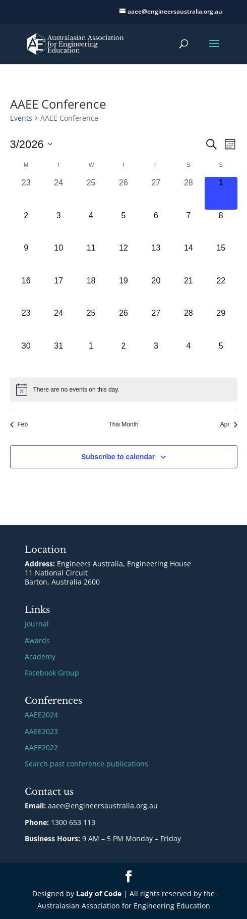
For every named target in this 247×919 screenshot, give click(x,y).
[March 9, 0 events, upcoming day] (26, 258)
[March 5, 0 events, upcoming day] (123, 226)
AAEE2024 (41, 714)
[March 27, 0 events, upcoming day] (156, 323)
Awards (37, 640)
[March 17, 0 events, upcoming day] (58, 291)
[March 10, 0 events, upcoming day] (58, 258)
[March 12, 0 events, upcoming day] (123, 258)
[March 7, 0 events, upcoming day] (188, 226)
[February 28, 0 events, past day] (188, 193)
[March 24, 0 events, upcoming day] (58, 323)
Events (21, 118)
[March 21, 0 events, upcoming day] (188, 291)
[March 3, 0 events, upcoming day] (58, 226)
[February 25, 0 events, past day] (91, 193)
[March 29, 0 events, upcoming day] (221, 323)
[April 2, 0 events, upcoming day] (123, 356)
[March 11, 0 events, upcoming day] (91, 258)
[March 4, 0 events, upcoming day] (91, 226)
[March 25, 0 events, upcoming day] (91, 323)
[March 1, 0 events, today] (221, 193)
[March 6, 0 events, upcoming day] (156, 226)
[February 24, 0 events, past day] (58, 193)
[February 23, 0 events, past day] (26, 193)
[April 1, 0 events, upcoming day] (91, 356)
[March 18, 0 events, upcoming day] (91, 291)
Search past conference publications (86, 763)
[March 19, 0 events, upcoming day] (123, 291)
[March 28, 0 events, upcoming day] (188, 323)
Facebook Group (52, 673)
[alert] (123, 389)
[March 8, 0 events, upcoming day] (221, 226)
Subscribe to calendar (118, 457)
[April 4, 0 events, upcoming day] (188, 356)
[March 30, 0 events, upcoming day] (26, 356)
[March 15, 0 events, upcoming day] (221, 258)
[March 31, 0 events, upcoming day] (58, 356)
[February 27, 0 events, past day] (156, 193)
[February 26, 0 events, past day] (123, 193)
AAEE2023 (41, 731)
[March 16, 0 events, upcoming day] (26, 291)
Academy (40, 656)
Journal (37, 623)
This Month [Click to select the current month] (123, 424)
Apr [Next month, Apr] (228, 424)
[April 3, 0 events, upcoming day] (156, 356)
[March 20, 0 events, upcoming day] (156, 291)
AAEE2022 (41, 747)
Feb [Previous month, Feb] (19, 424)
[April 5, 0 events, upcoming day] (221, 356)
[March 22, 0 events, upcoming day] (221, 291)
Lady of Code (98, 893)
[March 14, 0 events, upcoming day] (188, 258)
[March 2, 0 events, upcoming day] (26, 226)
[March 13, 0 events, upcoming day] (156, 258)
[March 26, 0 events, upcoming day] (123, 323)
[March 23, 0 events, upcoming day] (26, 323)
